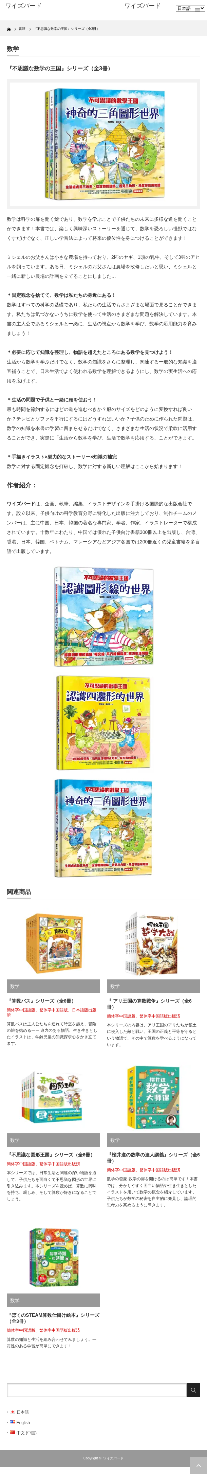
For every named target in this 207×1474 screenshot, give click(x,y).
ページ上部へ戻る (198, 1465)
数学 (13, 49)
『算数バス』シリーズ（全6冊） (41, 1001)
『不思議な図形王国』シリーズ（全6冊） (51, 1154)
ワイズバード (142, 5)
